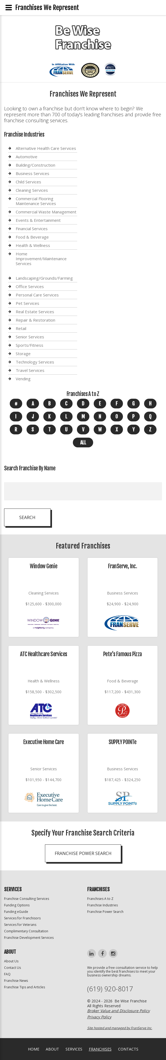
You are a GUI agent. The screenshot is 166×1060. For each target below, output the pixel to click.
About (52, 1049)
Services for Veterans (20, 924)
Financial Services (32, 228)
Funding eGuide (16, 911)
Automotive (26, 156)
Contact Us (12, 967)
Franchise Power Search (105, 911)
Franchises (100, 1049)
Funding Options (17, 905)
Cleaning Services (32, 190)
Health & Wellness (33, 245)
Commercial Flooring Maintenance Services (36, 201)
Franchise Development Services (29, 937)
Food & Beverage (32, 237)
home (33, 1049)
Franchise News (16, 980)
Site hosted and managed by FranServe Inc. (119, 1028)
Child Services (28, 181)
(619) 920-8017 (110, 988)
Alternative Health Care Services (46, 148)
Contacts (128, 1049)
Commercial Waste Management (46, 211)
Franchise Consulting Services (26, 898)
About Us (11, 961)
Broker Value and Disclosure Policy (118, 1010)
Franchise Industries (102, 905)
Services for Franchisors (22, 918)
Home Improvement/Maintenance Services (41, 258)
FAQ (7, 974)
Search (27, 517)
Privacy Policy (99, 1016)
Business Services (32, 173)
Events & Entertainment (38, 220)
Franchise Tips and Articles (24, 987)
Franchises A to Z (100, 898)
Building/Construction (35, 165)
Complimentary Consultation (26, 931)
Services (74, 1049)
